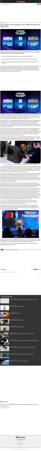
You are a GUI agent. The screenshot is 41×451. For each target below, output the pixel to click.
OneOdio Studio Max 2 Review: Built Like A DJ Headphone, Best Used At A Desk (24, 299)
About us (20, 442)
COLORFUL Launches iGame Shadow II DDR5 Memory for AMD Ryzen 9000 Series (24, 340)
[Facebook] (38, 4)
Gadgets (5, 22)
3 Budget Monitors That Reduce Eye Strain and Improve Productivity (22, 333)
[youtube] (40, 4)
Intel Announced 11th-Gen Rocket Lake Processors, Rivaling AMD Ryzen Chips (16, 56)
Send (38, 275)
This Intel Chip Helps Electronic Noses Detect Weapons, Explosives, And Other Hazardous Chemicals (19, 62)
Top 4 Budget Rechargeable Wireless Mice (17, 326)
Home (1, 22)
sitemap (20, 445)
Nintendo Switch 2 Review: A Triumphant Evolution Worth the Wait (22, 354)
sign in (5, 272)
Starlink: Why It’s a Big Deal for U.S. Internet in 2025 (19, 361)
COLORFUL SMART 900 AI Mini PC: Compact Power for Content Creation (22, 347)
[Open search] (40, 1)
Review (11, 353)
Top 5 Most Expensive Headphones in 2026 (17, 306)
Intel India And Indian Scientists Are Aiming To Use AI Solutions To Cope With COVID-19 (18, 59)
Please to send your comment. (9, 272)
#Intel (6, 249)
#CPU (10, 249)
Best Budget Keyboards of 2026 (15, 313)
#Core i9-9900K (15, 249)
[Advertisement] (20, 13)
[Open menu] (1, 1)
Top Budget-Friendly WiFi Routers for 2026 (17, 320)
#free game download (5, 4)
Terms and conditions (20, 443)
